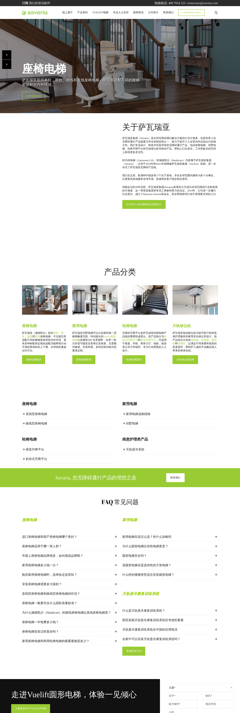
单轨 (55, 304)
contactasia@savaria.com (202, 3)
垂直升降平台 (148, 311)
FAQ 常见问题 (120, 472)
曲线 (29, 307)
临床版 (205, 311)
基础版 (195, 311)
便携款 (182, 314)
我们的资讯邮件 (36, 3)
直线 (37, 307)
